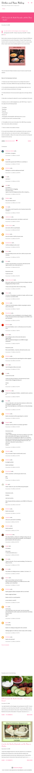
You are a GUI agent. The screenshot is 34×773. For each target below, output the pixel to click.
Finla (6, 261)
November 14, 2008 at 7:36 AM (12, 309)
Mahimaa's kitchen (9, 151)
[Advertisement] (17, 659)
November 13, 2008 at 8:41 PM (12, 267)
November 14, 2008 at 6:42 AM (12, 299)
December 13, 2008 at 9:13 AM (12, 602)
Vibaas (7, 292)
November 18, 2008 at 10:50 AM (12, 360)
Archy (6, 569)
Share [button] (29, 141)
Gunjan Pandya (8, 534)
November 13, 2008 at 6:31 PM (12, 257)
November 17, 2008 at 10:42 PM (12, 352)
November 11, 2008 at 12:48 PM (12, 172)
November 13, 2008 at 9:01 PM (12, 275)
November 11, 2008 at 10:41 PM (12, 194)
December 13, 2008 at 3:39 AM (12, 573)
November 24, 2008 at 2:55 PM (12, 455)
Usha (6, 206)
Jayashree (7, 517)
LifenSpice (7, 451)
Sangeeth (7, 422)
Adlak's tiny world (9, 280)
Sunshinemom (8, 242)
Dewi (6, 606)
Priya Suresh (8, 313)
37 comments (9, 714)
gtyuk (6, 622)
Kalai (6, 159)
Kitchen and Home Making (13, 2)
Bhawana (7, 324)
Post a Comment (5, 644)
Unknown (7, 234)
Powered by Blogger (17, 767)
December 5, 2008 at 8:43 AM (12, 555)
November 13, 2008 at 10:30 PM (12, 288)
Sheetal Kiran (8, 390)
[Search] (28, 2)
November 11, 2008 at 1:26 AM (12, 155)
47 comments (9, 760)
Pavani (6, 251)
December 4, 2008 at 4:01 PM (12, 522)
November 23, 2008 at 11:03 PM (12, 447)
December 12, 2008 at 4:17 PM (12, 565)
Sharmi (7, 577)
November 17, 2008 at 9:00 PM (12, 343)
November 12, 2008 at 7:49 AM (12, 212)
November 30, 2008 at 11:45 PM (12, 513)
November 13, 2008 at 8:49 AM (12, 230)
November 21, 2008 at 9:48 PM (12, 396)
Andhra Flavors (8, 225)
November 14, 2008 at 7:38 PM (12, 330)
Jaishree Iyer (8, 217)
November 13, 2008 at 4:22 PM (12, 247)
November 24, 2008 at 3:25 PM (12, 467)
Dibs (6, 484)
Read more (29, 714)
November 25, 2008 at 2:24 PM (12, 480)
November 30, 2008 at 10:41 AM (12, 504)
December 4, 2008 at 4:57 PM (12, 530)
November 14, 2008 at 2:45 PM (12, 320)
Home (3, 8)
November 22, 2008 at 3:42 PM (12, 418)
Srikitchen (7, 168)
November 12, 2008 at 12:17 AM (12, 202)
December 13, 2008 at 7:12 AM (12, 585)
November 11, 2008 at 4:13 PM (12, 181)
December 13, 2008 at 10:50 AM (12, 618)
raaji (6, 185)
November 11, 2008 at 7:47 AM (12, 164)
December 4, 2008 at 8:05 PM (12, 542)
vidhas (6, 364)
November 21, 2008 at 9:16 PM (12, 386)
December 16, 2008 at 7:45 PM (12, 632)
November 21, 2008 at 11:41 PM (12, 409)
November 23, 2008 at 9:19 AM (12, 426)
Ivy (6, 373)
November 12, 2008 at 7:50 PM (12, 221)
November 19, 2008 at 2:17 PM (12, 369)
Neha (6, 559)
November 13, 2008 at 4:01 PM (12, 238)
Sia (6, 176)
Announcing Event (10, 141)
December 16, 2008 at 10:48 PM (12, 641)
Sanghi (6, 546)
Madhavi (7, 198)
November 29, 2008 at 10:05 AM (12, 488)
